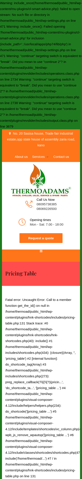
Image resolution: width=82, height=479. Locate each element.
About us (21, 157)
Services (38, 157)
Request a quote (41, 238)
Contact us (61, 157)
